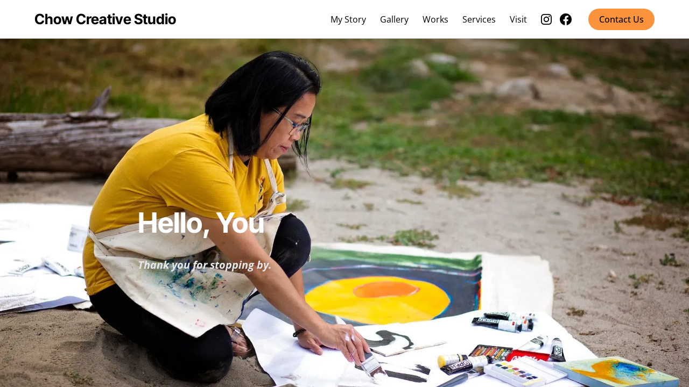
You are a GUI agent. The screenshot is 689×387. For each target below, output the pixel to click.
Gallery (394, 19)
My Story (348, 19)
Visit (518, 19)
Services (479, 19)
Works (435, 19)
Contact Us (621, 19)
